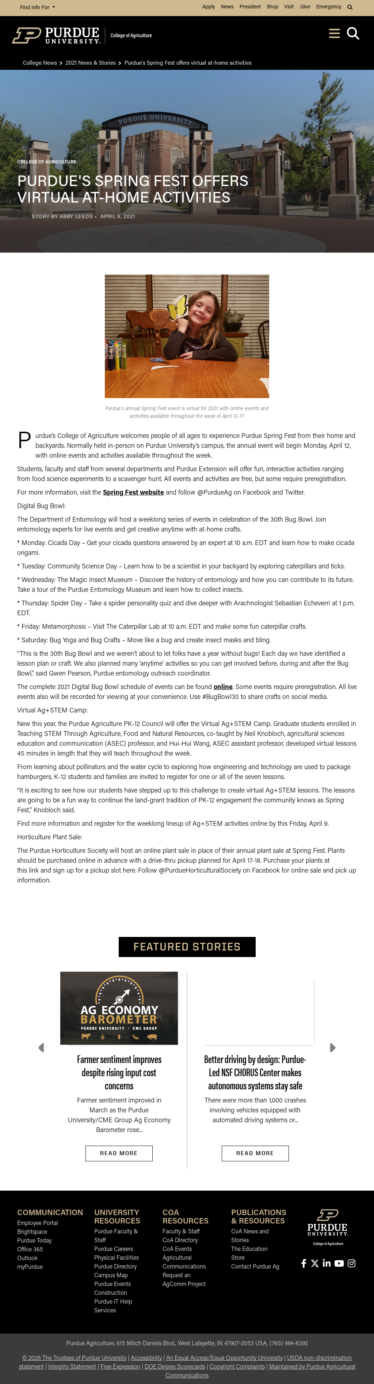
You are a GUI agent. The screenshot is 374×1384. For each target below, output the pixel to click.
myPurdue (30, 1267)
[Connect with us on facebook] (303, 1264)
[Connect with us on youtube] (339, 1264)
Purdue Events (112, 1284)
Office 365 (30, 1250)
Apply (208, 7)
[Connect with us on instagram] (351, 1264)
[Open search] (353, 35)
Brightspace (32, 1232)
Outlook (27, 1259)
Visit (289, 7)
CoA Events (177, 1249)
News (227, 7)
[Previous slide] (42, 1048)
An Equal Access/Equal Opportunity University (224, 1358)
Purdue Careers (113, 1249)
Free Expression (120, 1367)
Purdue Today (34, 1241)
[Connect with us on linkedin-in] (326, 1264)
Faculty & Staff (181, 1232)
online (223, 687)
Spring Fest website (133, 492)
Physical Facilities (116, 1258)
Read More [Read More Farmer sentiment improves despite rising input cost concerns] (119, 1153)
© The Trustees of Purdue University (74, 1358)
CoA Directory (180, 1241)
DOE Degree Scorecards (175, 1367)
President (250, 7)
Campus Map (111, 1276)
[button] (350, 8)
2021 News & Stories (91, 62)
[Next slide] (332, 1048)
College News (40, 62)
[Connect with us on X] (314, 1264)
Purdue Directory (115, 1267)
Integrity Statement (72, 1367)
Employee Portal (37, 1223)
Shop (272, 7)
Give (305, 7)
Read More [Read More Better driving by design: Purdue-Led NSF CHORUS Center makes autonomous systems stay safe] (255, 1153)
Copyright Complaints (237, 1367)
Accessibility (146, 1358)
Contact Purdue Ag (255, 1267)
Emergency (328, 7)
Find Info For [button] (35, 8)
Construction (110, 1293)
